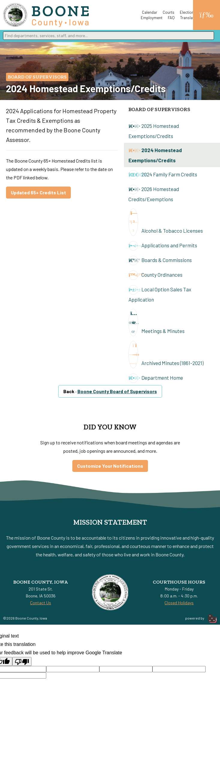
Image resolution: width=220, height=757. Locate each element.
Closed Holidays (179, 602)
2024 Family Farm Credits (162, 175)
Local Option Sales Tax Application (159, 293)
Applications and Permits (162, 246)
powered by (201, 618)
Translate (188, 17)
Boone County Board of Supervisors (117, 391)
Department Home (155, 378)
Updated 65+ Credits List (38, 192)
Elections (188, 12)
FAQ (171, 17)
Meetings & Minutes (156, 322)
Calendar (149, 12)
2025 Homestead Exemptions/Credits (153, 130)
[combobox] (108, 35)
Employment (151, 17)
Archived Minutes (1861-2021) (165, 354)
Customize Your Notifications (110, 466)
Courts (168, 12)
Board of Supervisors (37, 77)
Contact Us (40, 602)
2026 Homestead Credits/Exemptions (153, 193)
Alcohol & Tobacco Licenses (165, 222)
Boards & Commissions (160, 260)
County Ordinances (155, 275)
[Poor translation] (22, 661)
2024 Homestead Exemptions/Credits (155, 154)
